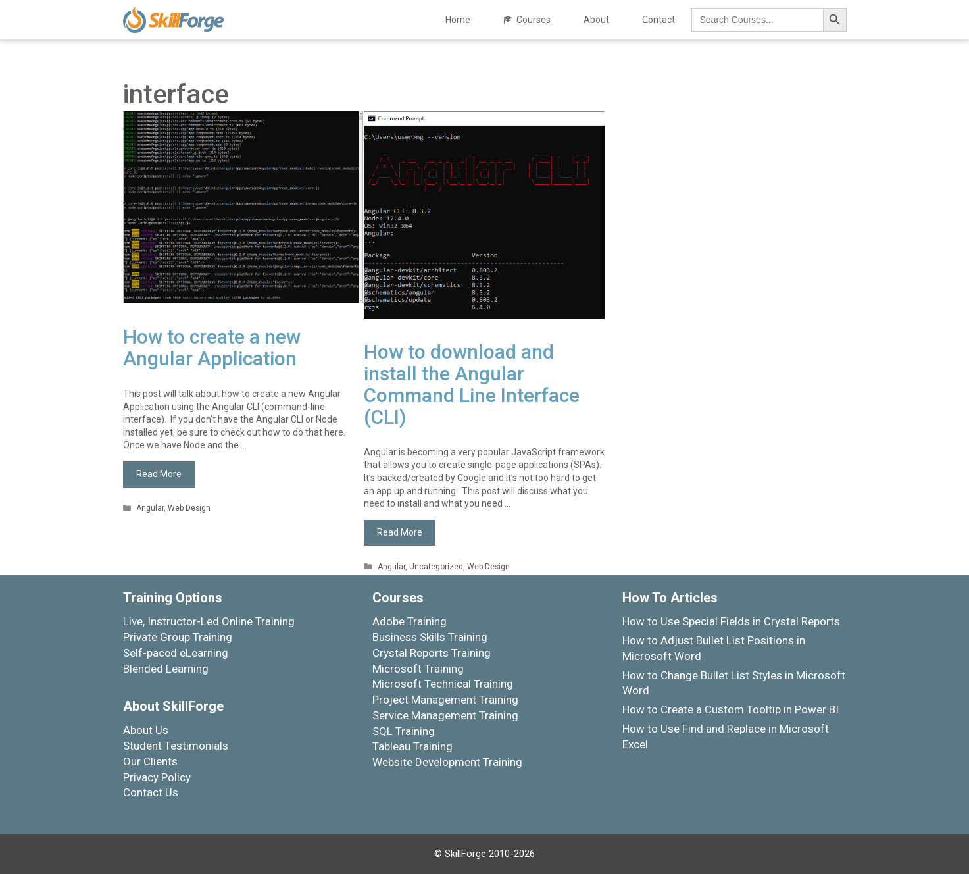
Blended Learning (166, 668)
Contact (658, 19)
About (596, 19)
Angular (150, 508)
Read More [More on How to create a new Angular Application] (159, 474)
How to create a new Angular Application (212, 347)
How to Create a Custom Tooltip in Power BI (730, 709)
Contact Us (150, 792)
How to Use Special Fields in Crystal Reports (731, 621)
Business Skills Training (429, 637)
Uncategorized (436, 566)
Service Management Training (445, 715)
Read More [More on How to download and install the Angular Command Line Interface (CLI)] (399, 532)
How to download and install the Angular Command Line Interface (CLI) (472, 384)
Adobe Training (409, 621)
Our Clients (150, 761)
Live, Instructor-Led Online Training (209, 621)
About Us (145, 729)
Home (457, 19)
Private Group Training (177, 637)
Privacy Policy (157, 777)
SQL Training (403, 731)
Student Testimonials (175, 745)
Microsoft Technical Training (442, 683)
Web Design (189, 508)
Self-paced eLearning (175, 652)
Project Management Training (445, 699)
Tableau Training (412, 746)
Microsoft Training (418, 668)
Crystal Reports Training (431, 652)
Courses (533, 19)
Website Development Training (447, 762)
